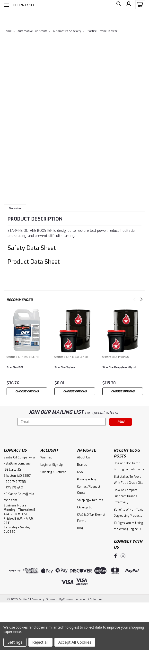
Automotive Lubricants (32, 31)
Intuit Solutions (92, 599)
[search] (117, 5)
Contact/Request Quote (88, 490)
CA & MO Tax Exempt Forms (91, 518)
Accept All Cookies (74, 642)
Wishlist (46, 457)
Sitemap (51, 599)
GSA (80, 472)
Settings (15, 642)
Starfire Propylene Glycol (119, 367)
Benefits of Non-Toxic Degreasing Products (128, 513)
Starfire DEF (15, 367)
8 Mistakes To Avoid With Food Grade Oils (128, 480)
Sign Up (57, 465)
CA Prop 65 (84, 507)
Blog (80, 528)
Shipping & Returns (53, 472)
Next (141, 299)
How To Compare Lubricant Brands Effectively (126, 496)
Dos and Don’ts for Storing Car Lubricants (129, 466)
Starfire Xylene (64, 367)
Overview (15, 208)
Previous (134, 299)
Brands (82, 465)
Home (8, 31)
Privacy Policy (86, 479)
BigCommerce (68, 599)
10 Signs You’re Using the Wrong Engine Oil (128, 526)
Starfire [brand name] (11, 357)
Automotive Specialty (67, 31)
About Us (83, 457)
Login (44, 465)
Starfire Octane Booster (102, 31)
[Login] (128, 5)
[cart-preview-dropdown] (139, 4)
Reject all (40, 642)
